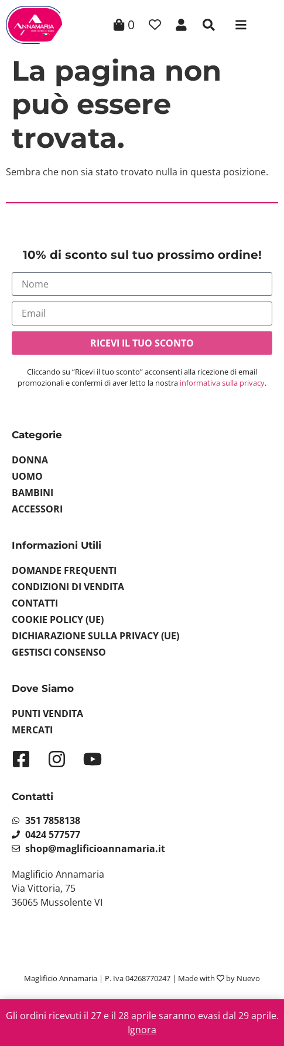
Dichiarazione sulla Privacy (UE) (95, 635)
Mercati (32, 729)
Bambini (32, 492)
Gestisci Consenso (59, 652)
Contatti (35, 603)
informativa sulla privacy (222, 382)
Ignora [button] (142, 1029)
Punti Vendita (47, 713)
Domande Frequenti (64, 570)
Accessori (37, 509)
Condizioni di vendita (68, 586)
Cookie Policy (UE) (58, 619)
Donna (30, 459)
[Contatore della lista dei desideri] (155, 25)
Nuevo (248, 978)
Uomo (27, 476)
